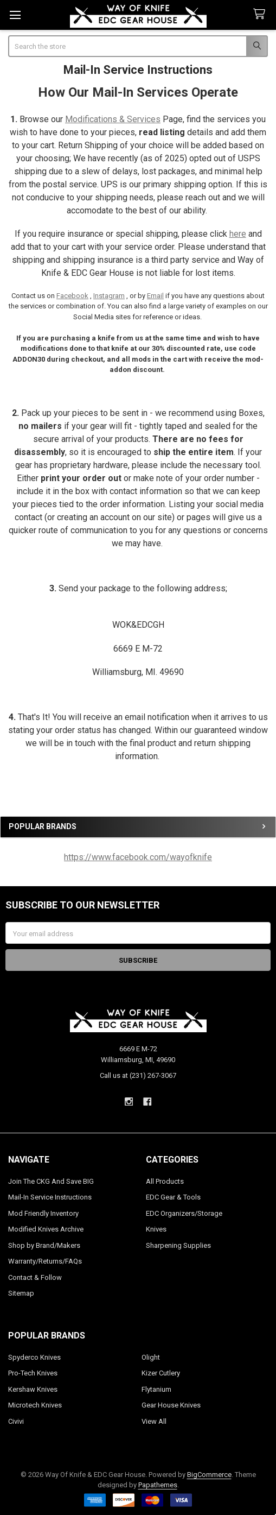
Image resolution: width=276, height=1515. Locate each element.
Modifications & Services (113, 119)
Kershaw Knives (32, 1389)
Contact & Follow (35, 1277)
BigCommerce (209, 1474)
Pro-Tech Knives (32, 1373)
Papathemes (157, 1485)
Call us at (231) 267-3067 (138, 1075)
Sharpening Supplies (178, 1245)
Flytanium (156, 1389)
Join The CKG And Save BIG (51, 1181)
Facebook (72, 296)
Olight (151, 1357)
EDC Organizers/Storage (184, 1213)
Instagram (109, 296)
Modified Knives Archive (46, 1229)
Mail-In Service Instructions (50, 1197)
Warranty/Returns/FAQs (45, 1261)
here (237, 234)
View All (154, 1421)
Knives (156, 1229)
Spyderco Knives (34, 1357)
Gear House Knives (171, 1405)
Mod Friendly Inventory (43, 1213)
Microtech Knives (35, 1405)
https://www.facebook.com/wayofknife (138, 857)
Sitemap (21, 1293)
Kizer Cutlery (161, 1373)
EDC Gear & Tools (173, 1197)
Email (155, 296)
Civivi (16, 1421)
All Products (165, 1181)
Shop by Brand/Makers (44, 1245)
